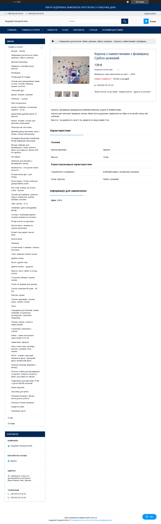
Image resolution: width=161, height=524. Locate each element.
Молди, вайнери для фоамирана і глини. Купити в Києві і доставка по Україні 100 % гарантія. (24, 149)
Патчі (13, 306)
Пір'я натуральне (18, 103)
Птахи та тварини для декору (24, 284)
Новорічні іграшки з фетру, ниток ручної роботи (23, 397)
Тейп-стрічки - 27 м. (19, 204)
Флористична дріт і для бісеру (21, 175)
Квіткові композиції (19, 62)
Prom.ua (93, 518)
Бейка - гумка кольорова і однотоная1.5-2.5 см (22, 336)
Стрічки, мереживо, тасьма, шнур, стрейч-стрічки (23, 300)
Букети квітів (16, 239)
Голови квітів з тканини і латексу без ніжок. (25, 248)
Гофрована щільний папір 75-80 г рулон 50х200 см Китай (25, 382)
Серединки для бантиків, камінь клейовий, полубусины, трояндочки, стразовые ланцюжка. (25, 314)
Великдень (16, 73)
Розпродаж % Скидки (20, 77)
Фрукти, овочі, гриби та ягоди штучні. (24, 272)
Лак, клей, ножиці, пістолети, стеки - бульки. (23, 189)
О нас (65, 30)
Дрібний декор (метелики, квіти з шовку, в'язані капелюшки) (25, 132)
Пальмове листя (18, 411)
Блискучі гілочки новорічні (22, 403)
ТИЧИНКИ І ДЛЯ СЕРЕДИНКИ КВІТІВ (23, 209)
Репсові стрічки (17, 295)
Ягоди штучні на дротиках (22, 221)
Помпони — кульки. (19, 99)
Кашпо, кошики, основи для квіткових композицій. (23, 122)
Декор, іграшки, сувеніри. (22, 95)
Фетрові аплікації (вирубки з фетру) (23, 366)
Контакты (78, 30)
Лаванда (15, 243)
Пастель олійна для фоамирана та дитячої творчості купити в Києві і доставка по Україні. (25, 374)
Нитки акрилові (17, 387)
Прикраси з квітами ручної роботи (22, 67)
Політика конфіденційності (101, 520)
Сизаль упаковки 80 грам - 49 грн (24, 289)
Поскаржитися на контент (80, 520)
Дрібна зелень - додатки (22, 267)
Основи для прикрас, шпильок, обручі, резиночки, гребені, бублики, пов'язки (24, 197)
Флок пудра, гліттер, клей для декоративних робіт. (24, 182)
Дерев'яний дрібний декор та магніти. (24, 115)
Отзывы (11, 423)
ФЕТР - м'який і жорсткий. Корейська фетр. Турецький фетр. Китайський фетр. (23, 358)
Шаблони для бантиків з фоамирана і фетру (21, 162)
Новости (52, 30)
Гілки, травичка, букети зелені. (24, 254)
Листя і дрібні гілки (19, 262)
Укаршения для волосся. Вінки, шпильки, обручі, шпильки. (85, 41)
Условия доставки (112, 30)
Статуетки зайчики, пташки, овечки (23, 279)
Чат (149, 517)
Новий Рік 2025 (17, 407)
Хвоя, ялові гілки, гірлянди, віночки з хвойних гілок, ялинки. (23, 348)
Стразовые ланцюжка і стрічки (21, 330)
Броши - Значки (18, 51)
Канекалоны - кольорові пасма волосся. (24, 169)
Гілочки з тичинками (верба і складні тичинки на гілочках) (23, 216)
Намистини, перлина (20, 342)
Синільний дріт (17, 90)
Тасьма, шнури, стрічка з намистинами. (22, 323)
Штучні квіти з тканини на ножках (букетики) (22, 226)
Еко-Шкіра (15, 157)
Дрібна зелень (17, 258)
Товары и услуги (30, 30)
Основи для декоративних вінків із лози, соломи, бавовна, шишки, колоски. (25, 83)
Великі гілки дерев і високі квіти (22, 233)
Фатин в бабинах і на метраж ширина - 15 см (24, 108)
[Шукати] (124, 21)
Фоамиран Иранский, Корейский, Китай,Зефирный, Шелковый (25, 139)
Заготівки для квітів (19, 392)
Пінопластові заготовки (21, 127)
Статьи (93, 30)
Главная (12, 30)
